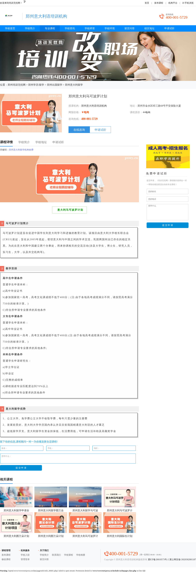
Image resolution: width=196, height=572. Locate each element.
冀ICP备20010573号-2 (158, 559)
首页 (147, 3)
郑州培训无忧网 (16, 84)
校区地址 (149, 28)
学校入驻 (25, 555)
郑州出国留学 (54, 84)
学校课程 (68, 555)
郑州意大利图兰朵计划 (16, 524)
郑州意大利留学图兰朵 (50, 499)
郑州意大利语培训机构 (94, 105)
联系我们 (56, 555)
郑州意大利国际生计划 (119, 524)
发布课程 (158, 3)
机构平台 (172, 3)
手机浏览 (189, 3)
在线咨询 (79, 129)
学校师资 (90, 28)
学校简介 (30, 28)
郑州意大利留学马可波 (85, 499)
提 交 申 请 (167, 225)
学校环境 (110, 28)
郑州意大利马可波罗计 (119, 499)
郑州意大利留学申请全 (16, 499)
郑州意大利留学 (74, 84)
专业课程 (50, 28)
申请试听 (169, 28)
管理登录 (25, 559)
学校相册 (80, 555)
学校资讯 (70, 28)
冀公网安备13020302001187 (182, 559)
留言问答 (129, 28)
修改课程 (6, 559)
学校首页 (10, 28)
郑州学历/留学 (36, 84)
